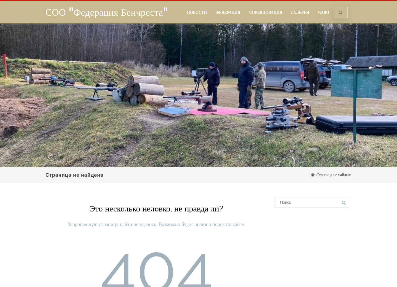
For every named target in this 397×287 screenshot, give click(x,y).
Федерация (228, 12)
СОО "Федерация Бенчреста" (106, 12)
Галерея (300, 12)
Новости (197, 12)
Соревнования (265, 12)
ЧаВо (323, 12)
